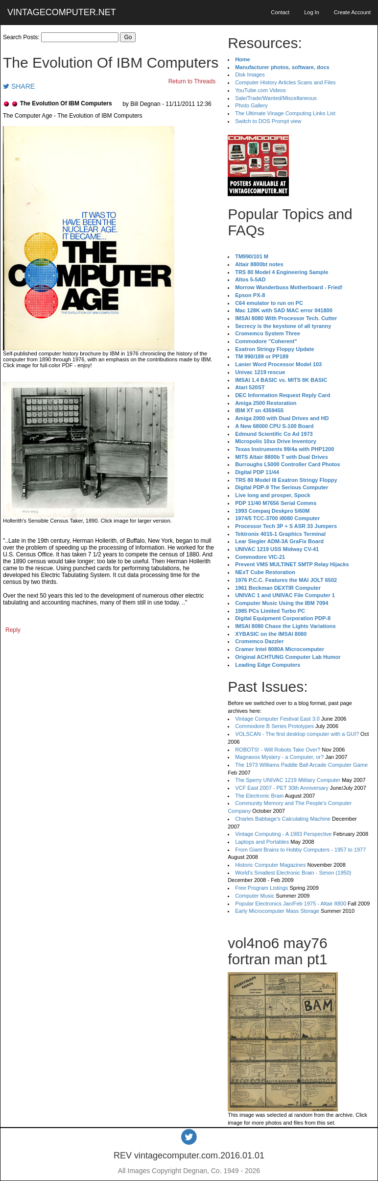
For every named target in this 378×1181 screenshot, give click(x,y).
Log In (311, 12)
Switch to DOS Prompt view (268, 121)
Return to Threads (192, 81)
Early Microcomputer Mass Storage (277, 911)
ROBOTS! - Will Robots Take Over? (277, 750)
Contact (280, 12)
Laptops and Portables (262, 842)
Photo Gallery (251, 105)
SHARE (19, 86)
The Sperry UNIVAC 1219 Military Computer (287, 780)
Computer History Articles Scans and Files (285, 82)
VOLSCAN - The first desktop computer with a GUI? (297, 734)
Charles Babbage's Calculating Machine (283, 819)
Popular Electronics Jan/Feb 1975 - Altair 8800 (290, 903)
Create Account (352, 12)
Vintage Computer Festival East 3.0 (277, 719)
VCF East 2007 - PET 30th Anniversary (282, 788)
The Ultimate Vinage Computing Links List (285, 113)
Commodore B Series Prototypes (274, 726)
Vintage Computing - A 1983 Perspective (283, 834)
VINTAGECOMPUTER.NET (61, 12)
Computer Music (254, 896)
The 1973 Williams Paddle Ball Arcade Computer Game (301, 765)
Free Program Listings (261, 888)
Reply (13, 630)
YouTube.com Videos (260, 90)
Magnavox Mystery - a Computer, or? (279, 757)
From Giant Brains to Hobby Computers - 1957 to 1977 (300, 850)
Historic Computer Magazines (270, 865)
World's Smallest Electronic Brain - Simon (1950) (293, 873)
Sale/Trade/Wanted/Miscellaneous (276, 98)
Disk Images (250, 74)
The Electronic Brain (259, 796)
